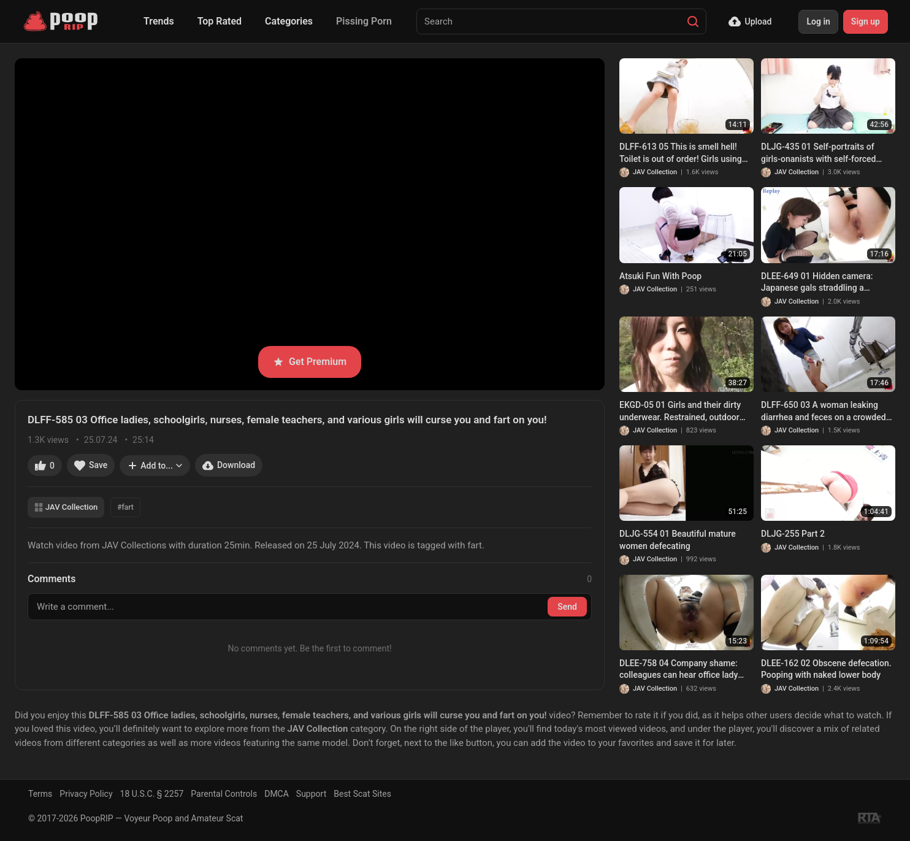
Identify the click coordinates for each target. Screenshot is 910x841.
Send (567, 607)
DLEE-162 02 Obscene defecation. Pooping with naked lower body (826, 669)
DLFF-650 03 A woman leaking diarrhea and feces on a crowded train (823, 411)
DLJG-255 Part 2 (793, 534)
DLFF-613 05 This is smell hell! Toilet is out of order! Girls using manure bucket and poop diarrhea (683, 153)
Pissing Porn (364, 21)
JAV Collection (66, 507)
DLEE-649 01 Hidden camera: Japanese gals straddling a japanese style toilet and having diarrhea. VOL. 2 (821, 282)
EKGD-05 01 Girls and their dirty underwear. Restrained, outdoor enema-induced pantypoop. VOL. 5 (685, 411)
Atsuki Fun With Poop (660, 276)
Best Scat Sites (362, 794)
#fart (125, 507)
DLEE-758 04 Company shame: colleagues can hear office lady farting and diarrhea (678, 670)
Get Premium (309, 361)
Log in (818, 21)
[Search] (693, 21)
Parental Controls (224, 794)
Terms (40, 794)
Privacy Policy (85, 794)
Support (311, 794)
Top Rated (219, 21)
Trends (158, 21)
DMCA (276, 794)
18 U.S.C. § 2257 (152, 794)
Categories (289, 21)
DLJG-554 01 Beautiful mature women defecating (677, 540)
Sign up (865, 21)
